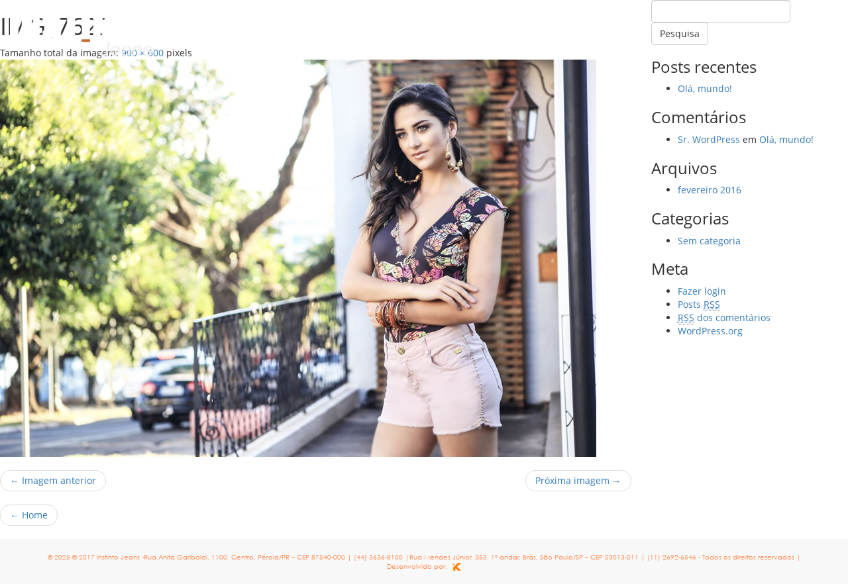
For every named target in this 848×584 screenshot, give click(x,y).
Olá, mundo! (705, 88)
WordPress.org (710, 330)
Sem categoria (709, 240)
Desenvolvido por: (424, 566)
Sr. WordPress (709, 139)
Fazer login (702, 291)
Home (633, 34)
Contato (796, 34)
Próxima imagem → (578, 480)
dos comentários (724, 317)
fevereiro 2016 (709, 189)
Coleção (708, 34)
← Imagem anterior (53, 480)
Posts (699, 304)
